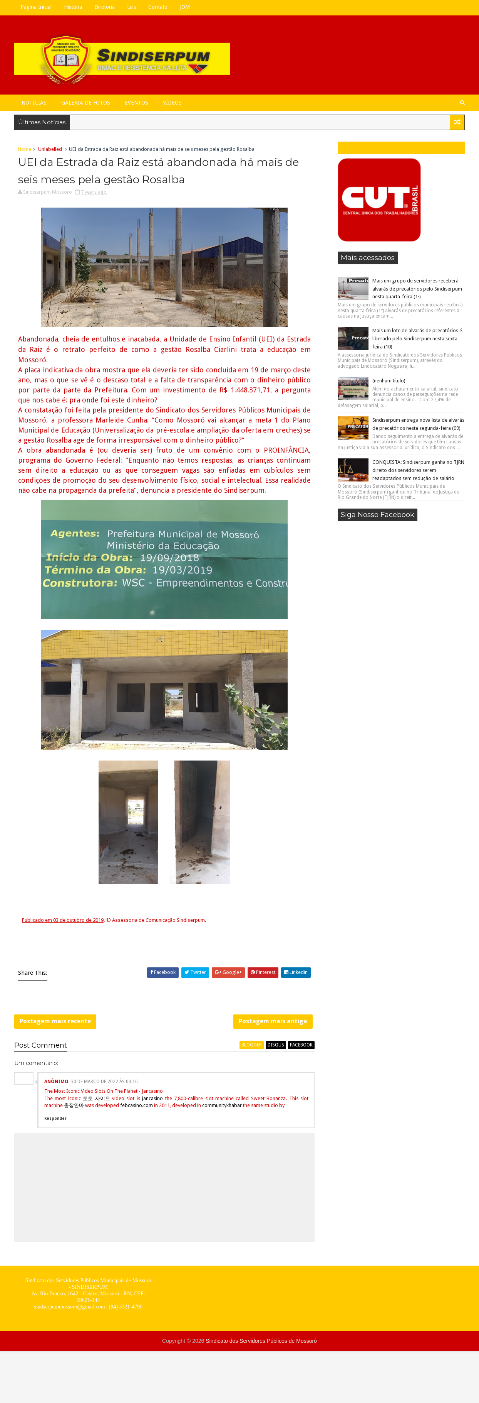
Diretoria (104, 7)
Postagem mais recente (55, 1021)
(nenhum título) (388, 381)
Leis (131, 7)
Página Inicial (36, 7)
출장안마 (74, 1105)
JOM (185, 7)
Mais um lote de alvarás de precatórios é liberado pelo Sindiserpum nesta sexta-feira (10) (417, 339)
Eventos (136, 103)
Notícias (34, 103)
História (73, 7)
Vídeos (172, 103)
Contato (157, 7)
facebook (301, 1045)
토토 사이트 (96, 1098)
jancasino (152, 1098)
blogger (251, 1045)
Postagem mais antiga (273, 1021)
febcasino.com (136, 1105)
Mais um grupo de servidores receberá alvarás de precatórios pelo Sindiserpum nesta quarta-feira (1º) (417, 289)
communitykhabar (222, 1105)
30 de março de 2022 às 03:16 (104, 1081)
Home (24, 149)
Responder (55, 1118)
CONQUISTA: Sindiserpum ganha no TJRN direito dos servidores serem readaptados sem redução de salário (418, 470)
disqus (276, 1045)
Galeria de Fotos (85, 103)
